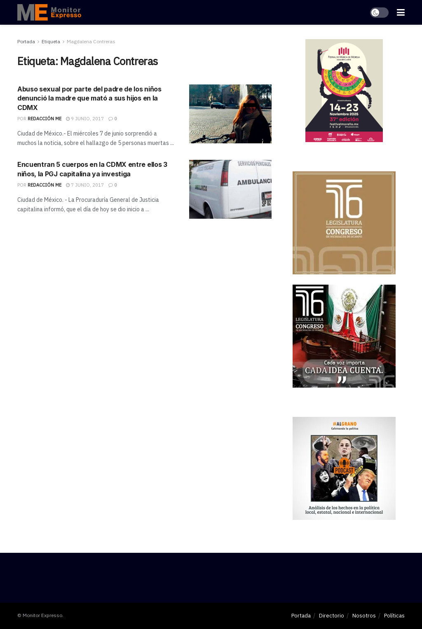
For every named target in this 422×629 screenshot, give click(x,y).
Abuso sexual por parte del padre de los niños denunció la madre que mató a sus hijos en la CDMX (89, 98)
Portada (26, 41)
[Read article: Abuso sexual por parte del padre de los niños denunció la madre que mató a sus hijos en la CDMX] (230, 113)
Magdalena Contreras (91, 41)
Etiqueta (51, 41)
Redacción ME (44, 119)
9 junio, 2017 (85, 119)
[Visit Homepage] (49, 12)
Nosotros (364, 615)
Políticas (394, 615)
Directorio (331, 615)
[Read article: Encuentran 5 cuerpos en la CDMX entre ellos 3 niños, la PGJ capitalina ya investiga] (230, 189)
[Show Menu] (401, 12)
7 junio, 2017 (85, 185)
